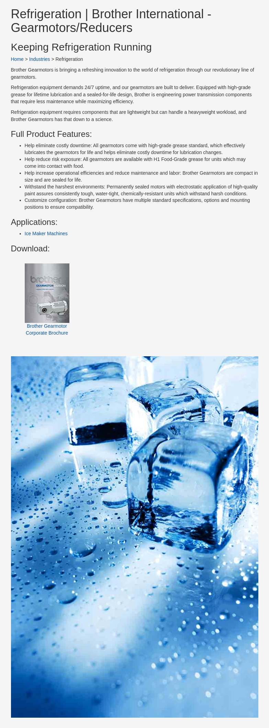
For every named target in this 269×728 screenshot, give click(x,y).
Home (17, 59)
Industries (39, 59)
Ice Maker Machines (46, 233)
